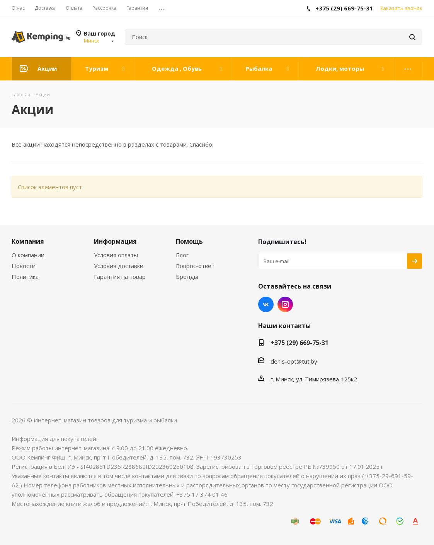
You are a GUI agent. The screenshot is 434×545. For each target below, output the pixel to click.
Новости (24, 266)
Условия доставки (118, 266)
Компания (28, 241)
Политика (25, 276)
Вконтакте (266, 304)
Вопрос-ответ (195, 266)
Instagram (285, 304)
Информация (115, 241)
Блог (182, 255)
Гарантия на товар (120, 276)
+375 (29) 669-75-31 (299, 342)
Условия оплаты (116, 255)
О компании (28, 255)
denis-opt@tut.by (294, 361)
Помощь (189, 241)
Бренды (187, 276)
